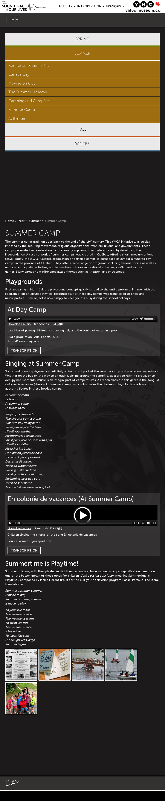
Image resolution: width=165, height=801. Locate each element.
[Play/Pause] (10, 318)
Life (12, 19)
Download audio (19, 324)
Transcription (24, 350)
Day (12, 783)
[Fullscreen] (154, 523)
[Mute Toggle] (141, 318)
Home (9, 221)
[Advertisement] (82, 186)
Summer (35, 221)
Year (21, 221)
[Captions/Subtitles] (143, 523)
